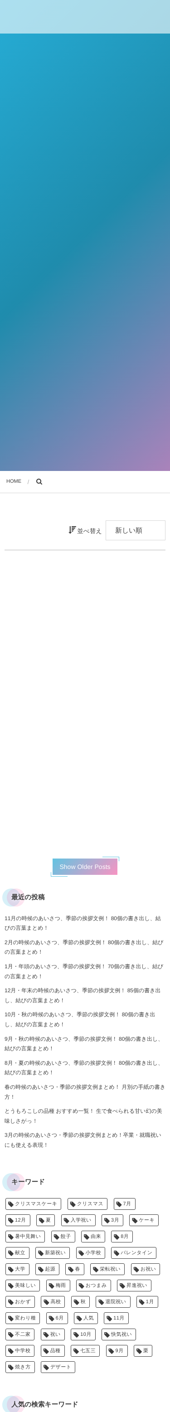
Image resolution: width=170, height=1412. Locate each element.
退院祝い (115, 1302)
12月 (20, 1220)
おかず (23, 1302)
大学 (20, 1269)
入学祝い (81, 1220)
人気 (88, 1318)
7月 (127, 1204)
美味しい (25, 1285)
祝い (55, 1334)
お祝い (148, 1269)
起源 (50, 1269)
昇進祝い (136, 1285)
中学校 (22, 1351)
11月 (119, 1318)
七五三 (88, 1351)
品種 (55, 1351)
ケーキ (147, 1220)
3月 (115, 1220)
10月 (86, 1334)
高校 (55, 1302)
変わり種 (25, 1318)
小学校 (93, 1253)
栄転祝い (110, 1269)
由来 (96, 1236)
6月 (60, 1318)
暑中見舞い (28, 1236)
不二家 (22, 1334)
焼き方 (23, 1367)
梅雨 (61, 1285)
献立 (20, 1253)
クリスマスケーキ (36, 1204)
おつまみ (96, 1285)
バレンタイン (136, 1253)
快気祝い (121, 1334)
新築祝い (55, 1253)
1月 (150, 1302)
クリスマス (90, 1204)
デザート (61, 1367)
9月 (120, 1351)
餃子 (66, 1236)
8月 (125, 1236)
